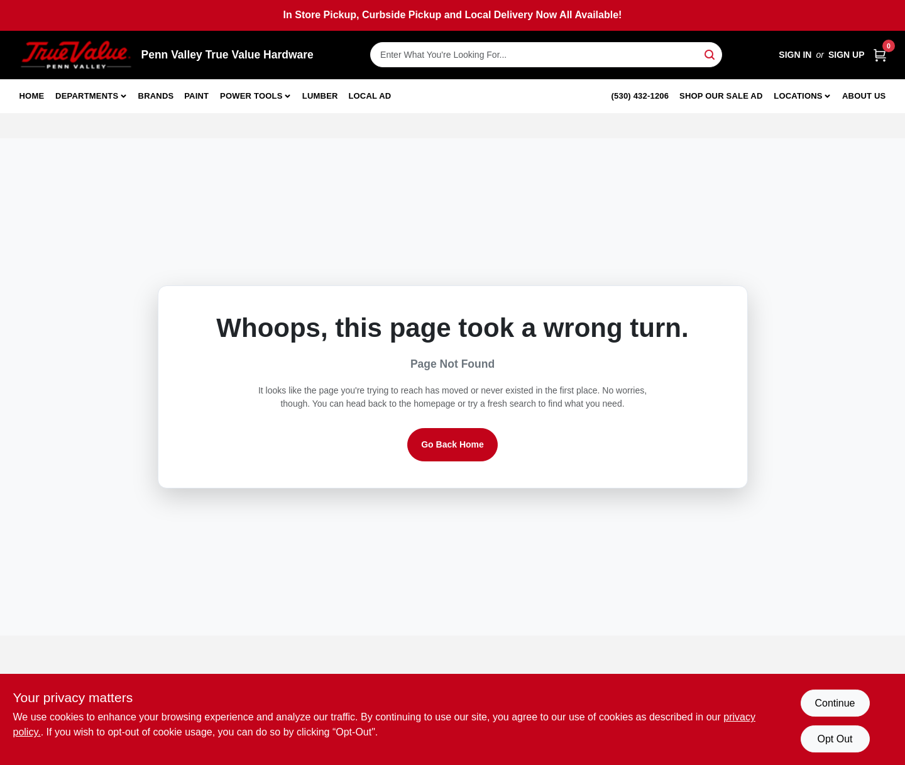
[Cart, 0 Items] (880, 55)
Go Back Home (452, 444)
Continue (834, 703)
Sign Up (846, 55)
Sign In (795, 55)
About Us (864, 96)
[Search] (710, 53)
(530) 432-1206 (640, 96)
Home (32, 96)
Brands (156, 96)
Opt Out (834, 739)
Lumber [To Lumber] (320, 96)
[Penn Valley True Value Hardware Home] (76, 55)
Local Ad (369, 96)
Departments (86, 96)
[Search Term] (546, 54)
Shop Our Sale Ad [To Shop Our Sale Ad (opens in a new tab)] (721, 96)
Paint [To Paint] (196, 96)
